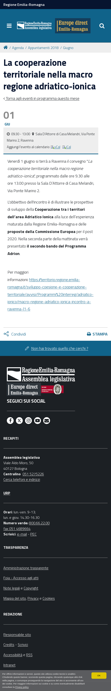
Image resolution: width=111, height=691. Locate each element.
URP (6, 493)
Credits (8, 644)
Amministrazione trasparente (25, 568)
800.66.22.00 (39, 523)
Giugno (68, 47)
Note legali (11, 588)
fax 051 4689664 (16, 528)
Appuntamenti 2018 (43, 47)
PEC (33, 534)
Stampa (100, 334)
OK (99, 675)
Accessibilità (12, 654)
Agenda (18, 47)
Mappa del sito (14, 598)
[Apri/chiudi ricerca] (102, 25)
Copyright (31, 588)
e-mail (22, 534)
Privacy (33, 598)
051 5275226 (33, 474)
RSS (29, 654)
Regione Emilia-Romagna (24, 4)
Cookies (49, 598)
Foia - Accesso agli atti (20, 578)
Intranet (9, 665)
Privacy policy (22, 687)
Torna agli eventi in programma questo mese (42, 98)
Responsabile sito (17, 634)
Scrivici (23, 644)
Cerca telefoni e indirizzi (21, 479)
